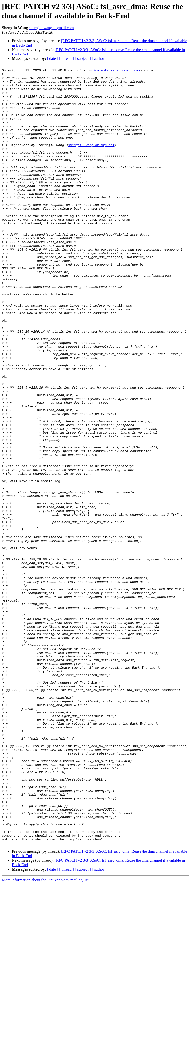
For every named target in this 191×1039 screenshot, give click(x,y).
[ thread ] (66, 58)
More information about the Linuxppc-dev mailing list (45, 1035)
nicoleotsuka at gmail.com (115, 71)
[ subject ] (83, 58)
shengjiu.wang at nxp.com (91, 160)
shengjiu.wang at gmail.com (51, 28)
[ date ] (52, 58)
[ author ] (99, 58)
